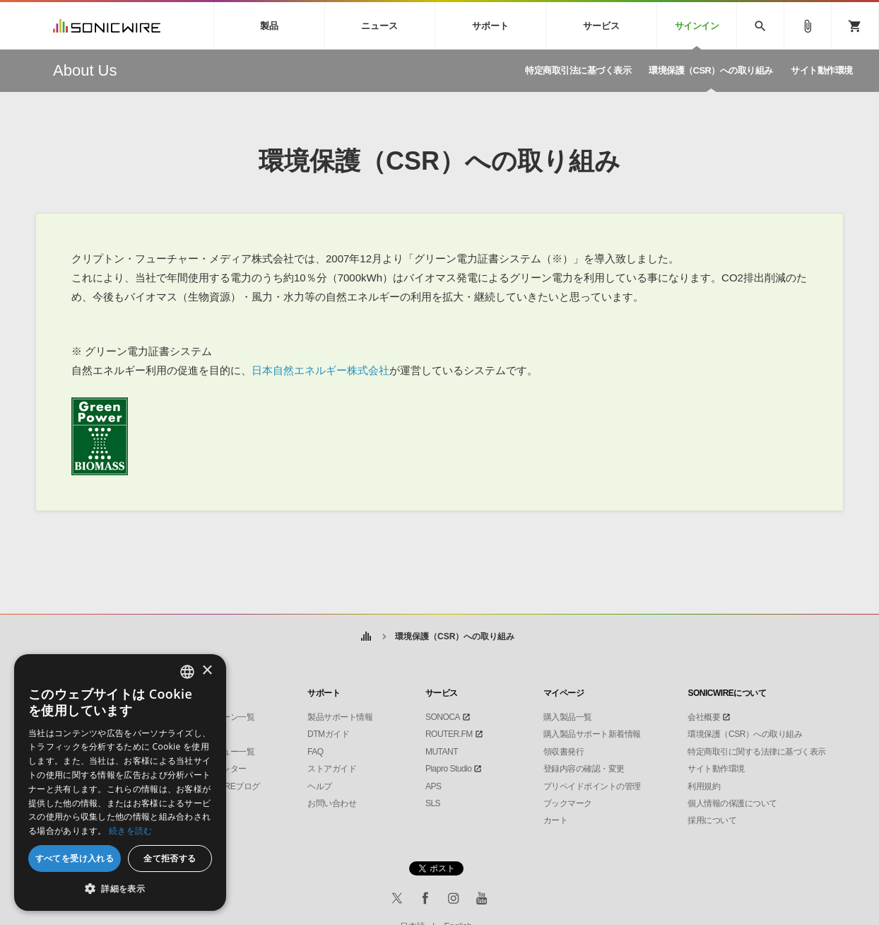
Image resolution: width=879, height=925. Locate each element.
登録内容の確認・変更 (584, 769)
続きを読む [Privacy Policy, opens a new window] (131, 831)
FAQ (315, 752)
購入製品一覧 (567, 717)
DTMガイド (328, 734)
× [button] (206, 670)
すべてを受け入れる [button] (74, 858)
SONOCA (442, 717)
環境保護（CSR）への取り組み (745, 734)
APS (433, 786)
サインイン (697, 26)
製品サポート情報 (339, 717)
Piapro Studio (448, 769)
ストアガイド (331, 769)
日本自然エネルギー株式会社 (320, 370)
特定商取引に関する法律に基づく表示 (757, 752)
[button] (120, 889)
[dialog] (120, 782)
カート (555, 820)
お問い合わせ (331, 803)
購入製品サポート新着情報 (592, 734)
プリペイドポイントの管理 (592, 786)
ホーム (366, 637)
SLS (432, 803)
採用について (712, 820)
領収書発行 (563, 752)
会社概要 (704, 717)
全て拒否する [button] (169, 858)
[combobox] (187, 672)
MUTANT (441, 752)
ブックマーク (567, 803)
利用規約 (704, 786)
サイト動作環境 (716, 769)
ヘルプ (319, 786)
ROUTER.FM (449, 734)
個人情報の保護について (732, 803)
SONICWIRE (106, 26)
